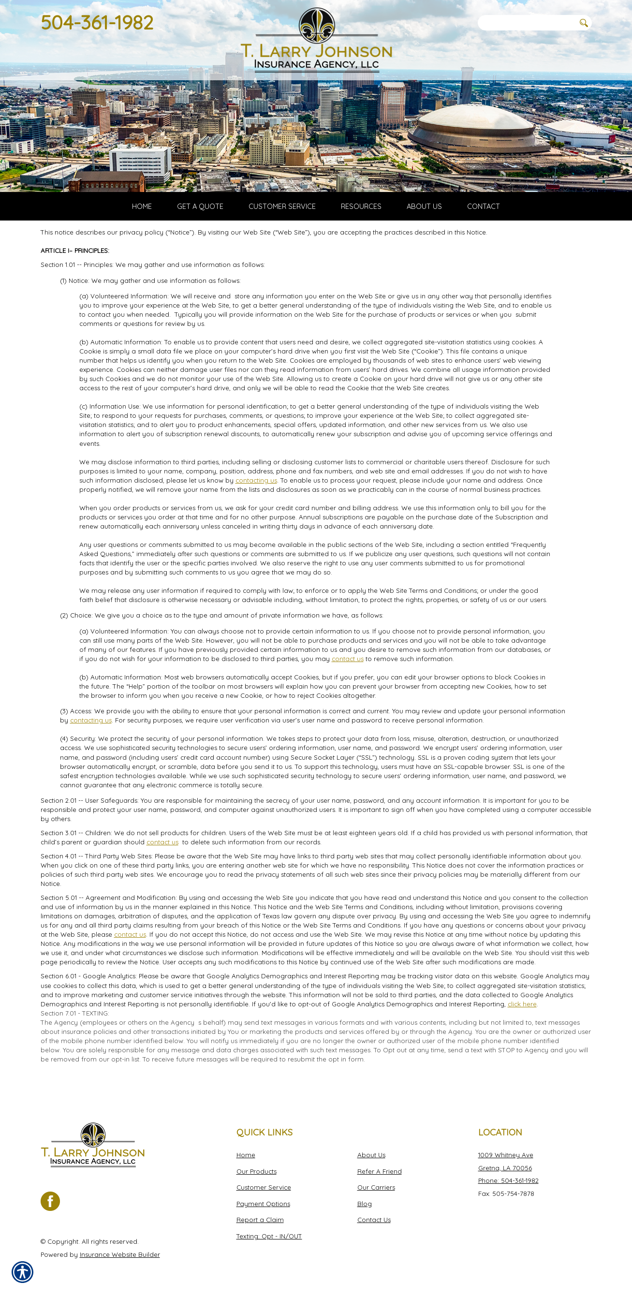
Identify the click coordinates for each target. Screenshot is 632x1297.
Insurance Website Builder (120, 1254)
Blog (364, 1203)
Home (245, 1154)
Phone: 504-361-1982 (508, 1180)
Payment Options (263, 1203)
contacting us (256, 490)
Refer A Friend (379, 1171)
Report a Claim (260, 1219)
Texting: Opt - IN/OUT (269, 1236)
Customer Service (263, 1187)
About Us (371, 1154)
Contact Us (374, 1219)
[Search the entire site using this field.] (526, 22)
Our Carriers (376, 1187)
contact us (348, 669)
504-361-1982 (97, 22)
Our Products (256, 1171)
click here (522, 1014)
